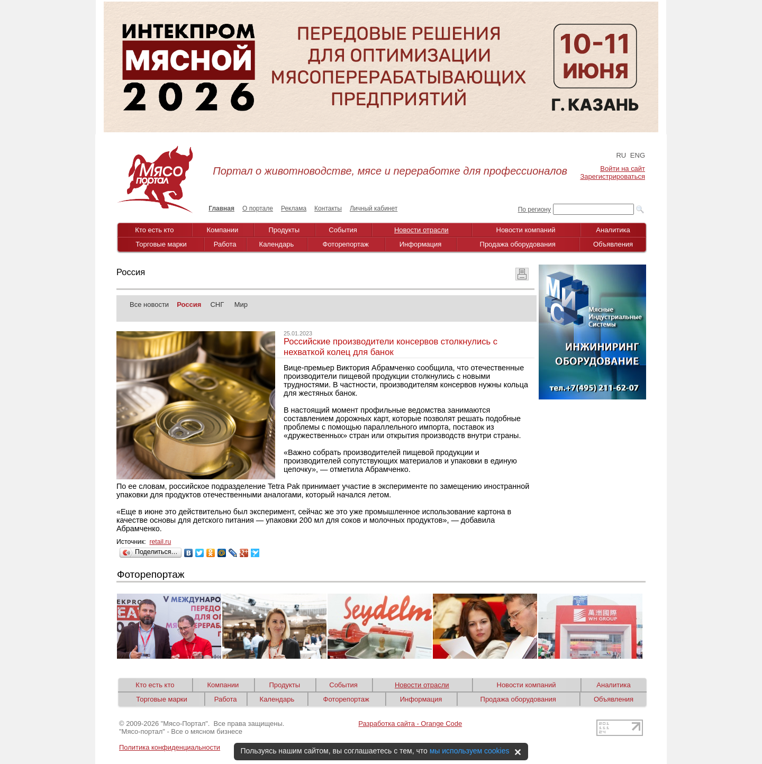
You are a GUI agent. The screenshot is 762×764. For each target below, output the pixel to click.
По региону (534, 209)
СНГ (217, 304)
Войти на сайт (622, 168)
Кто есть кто (154, 230)
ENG (637, 155)
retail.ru (160, 541)
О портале (257, 208)
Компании (223, 230)
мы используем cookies (470, 751)
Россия (189, 304)
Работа (225, 244)
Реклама (293, 208)
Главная (221, 208)
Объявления (613, 244)
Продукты (284, 230)
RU (621, 155)
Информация (421, 244)
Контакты (328, 208)
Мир (241, 304)
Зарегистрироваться (612, 176)
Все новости (149, 304)
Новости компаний (526, 230)
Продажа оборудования (518, 244)
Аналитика (613, 230)
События (343, 230)
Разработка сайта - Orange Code (410, 723)
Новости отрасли (421, 230)
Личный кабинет (373, 208)
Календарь (276, 244)
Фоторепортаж (346, 244)
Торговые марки (161, 244)
